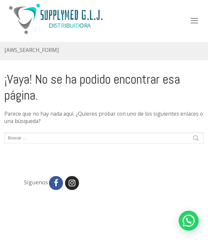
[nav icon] (194, 20)
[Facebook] (56, 183)
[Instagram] (72, 183)
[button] (189, 221)
